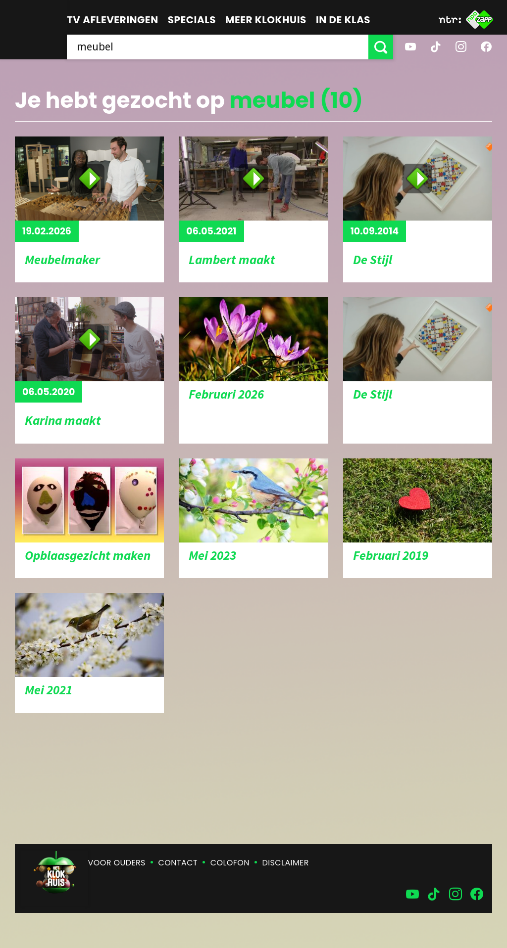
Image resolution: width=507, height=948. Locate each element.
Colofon (230, 862)
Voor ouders (117, 862)
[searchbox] (217, 47)
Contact (178, 862)
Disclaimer (285, 862)
